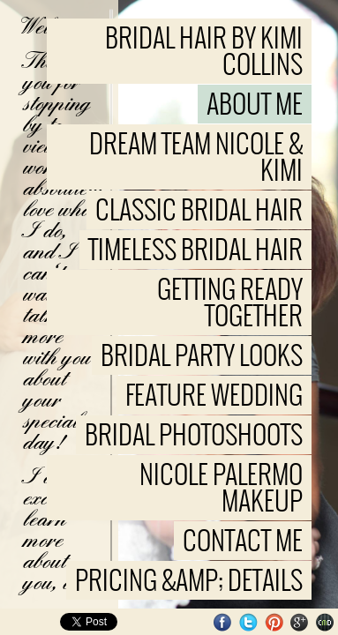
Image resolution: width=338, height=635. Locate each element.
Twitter (248, 622)
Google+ (299, 622)
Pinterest (274, 622)
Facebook (223, 622)
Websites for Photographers (325, 622)
